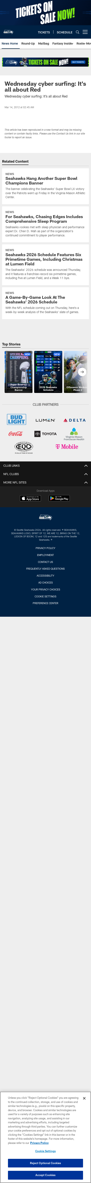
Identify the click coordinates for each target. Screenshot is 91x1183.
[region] (45, 1137)
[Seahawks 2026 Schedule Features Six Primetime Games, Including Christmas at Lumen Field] (45, 264)
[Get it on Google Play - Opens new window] (59, 500)
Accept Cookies (45, 1175)
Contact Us (45, 561)
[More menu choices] (85, 32)
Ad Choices (45, 582)
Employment (45, 554)
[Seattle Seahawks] (45, 518)
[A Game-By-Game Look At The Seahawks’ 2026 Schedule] (45, 303)
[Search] (77, 32)
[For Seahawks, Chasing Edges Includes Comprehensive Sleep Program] (45, 224)
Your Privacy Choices (45, 589)
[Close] (84, 1098)
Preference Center (45, 603)
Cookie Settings (45, 596)
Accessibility (45, 575)
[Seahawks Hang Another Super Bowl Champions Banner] (45, 186)
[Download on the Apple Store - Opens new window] (30, 498)
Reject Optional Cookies (45, 1163)
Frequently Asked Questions (45, 568)
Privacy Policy (45, 548)
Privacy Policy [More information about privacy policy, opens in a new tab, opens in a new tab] (39, 1143)
